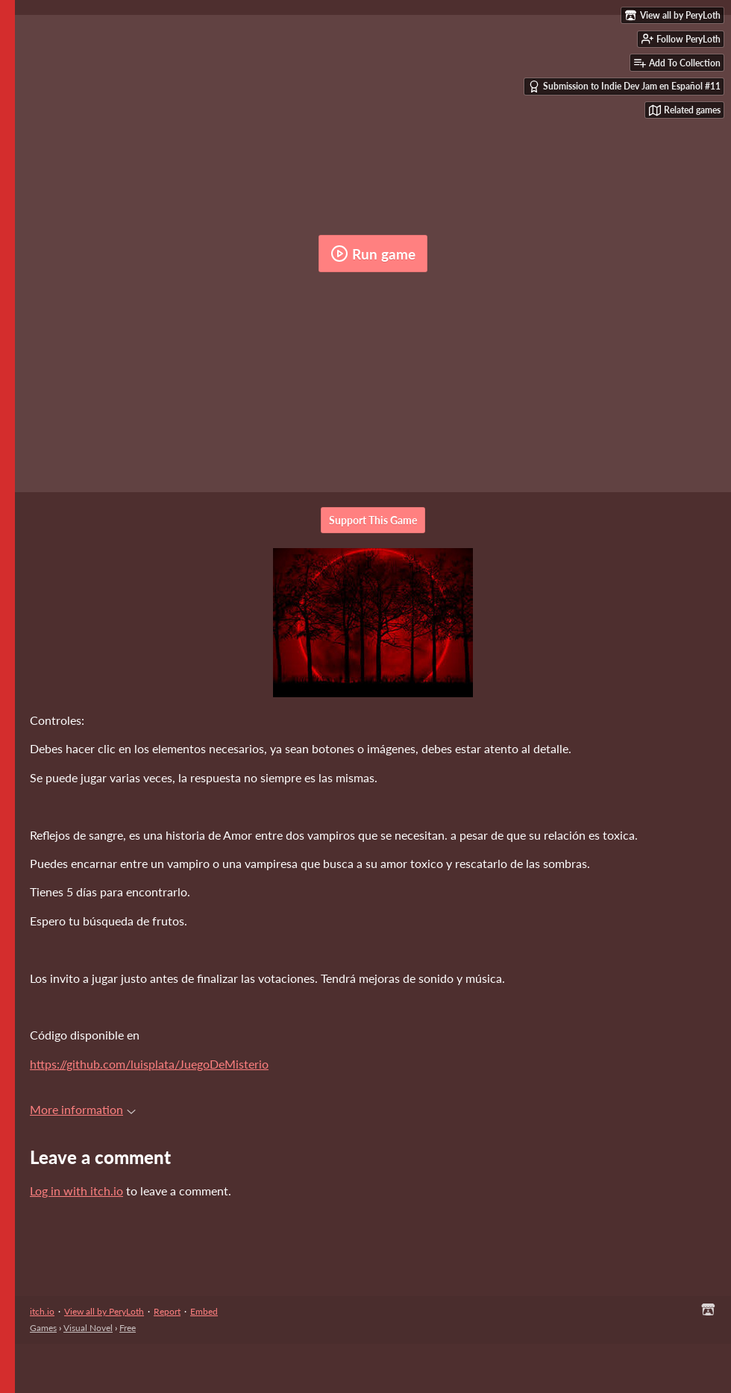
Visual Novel (88, 1327)
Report (167, 1311)
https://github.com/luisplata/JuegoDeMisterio (149, 1064)
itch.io (42, 1311)
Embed (204, 1311)
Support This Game (373, 520)
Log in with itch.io (76, 1190)
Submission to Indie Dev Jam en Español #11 (624, 86)
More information (83, 1109)
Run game (372, 253)
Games (43, 1327)
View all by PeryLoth (104, 1311)
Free (127, 1327)
